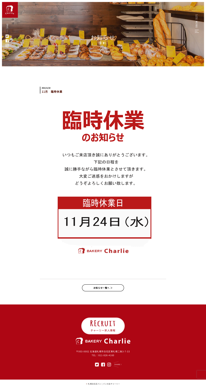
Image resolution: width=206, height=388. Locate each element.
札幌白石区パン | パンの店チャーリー (104, 383)
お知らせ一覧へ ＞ (103, 287)
